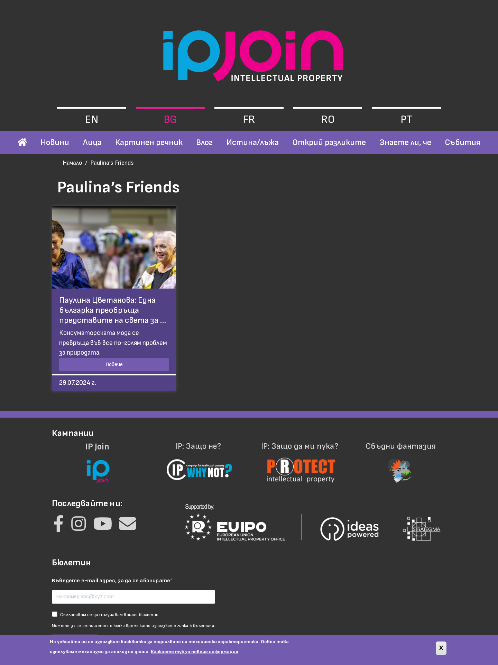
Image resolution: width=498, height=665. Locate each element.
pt (406, 119)
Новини (54, 142)
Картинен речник (149, 142)
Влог (204, 142)
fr (249, 119)
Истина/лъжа (253, 142)
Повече (114, 364)
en (91, 119)
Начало (72, 162)
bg (170, 119)
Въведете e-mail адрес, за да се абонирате (111, 580)
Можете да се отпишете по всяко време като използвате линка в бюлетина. (133, 625)
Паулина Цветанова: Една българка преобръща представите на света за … (112, 310)
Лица (92, 142)
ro (328, 119)
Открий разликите (329, 142)
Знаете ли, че (405, 142)
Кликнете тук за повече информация (194, 654)
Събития (462, 142)
